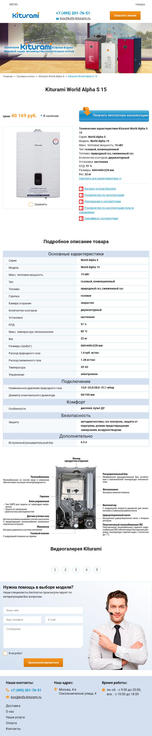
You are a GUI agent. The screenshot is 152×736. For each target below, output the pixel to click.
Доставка (13, 706)
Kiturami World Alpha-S (51, 76)
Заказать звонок (125, 15)
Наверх (140, 4)
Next (147, 567)
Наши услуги (15, 717)
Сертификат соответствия (101, 218)
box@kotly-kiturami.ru (75, 18)
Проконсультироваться (43, 662)
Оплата (11, 723)
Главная (8, 76)
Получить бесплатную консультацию (120, 115)
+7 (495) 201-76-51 (73, 13)
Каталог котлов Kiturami (100, 188)
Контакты (13, 729)
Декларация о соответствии (102, 201)
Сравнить (40, 204)
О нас (10, 711)
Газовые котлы (26, 76)
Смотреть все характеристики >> (100, 178)
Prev (5, 567)
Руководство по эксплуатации (104, 195)
